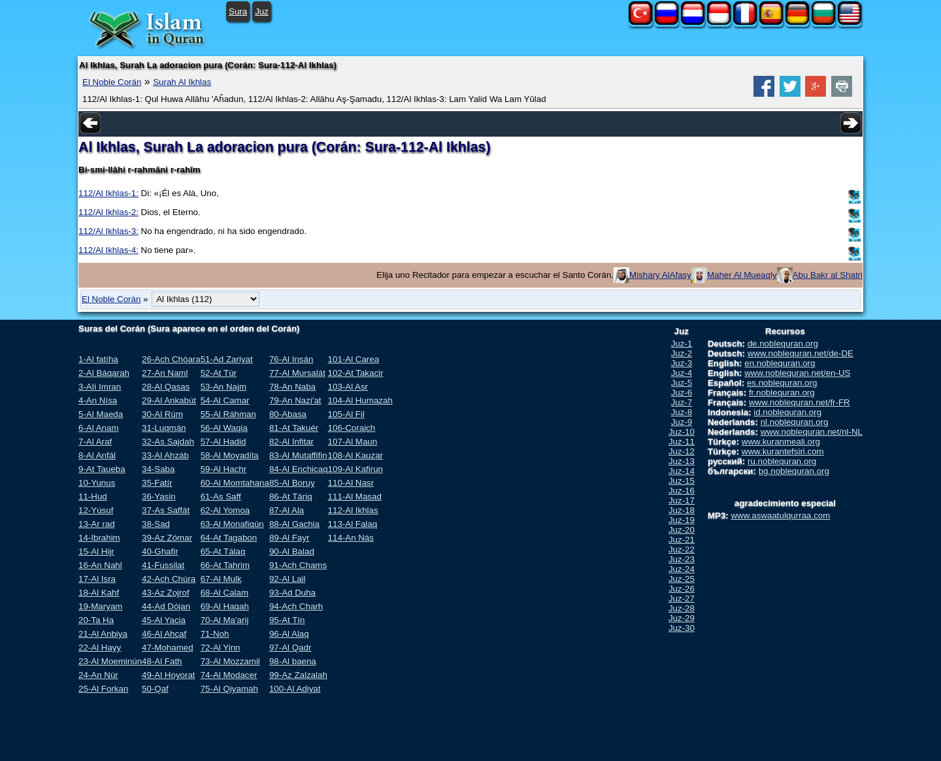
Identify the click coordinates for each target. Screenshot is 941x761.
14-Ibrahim (99, 538)
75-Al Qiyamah (229, 689)
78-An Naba (292, 387)
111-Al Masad (355, 496)
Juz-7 (682, 402)
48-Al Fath (162, 661)
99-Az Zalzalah (298, 675)
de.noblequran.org (783, 343)
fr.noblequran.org (782, 392)
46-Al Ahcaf (164, 634)
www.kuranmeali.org (781, 442)
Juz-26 (682, 589)
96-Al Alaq (289, 634)
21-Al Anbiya (102, 634)
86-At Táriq (290, 496)
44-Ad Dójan (166, 606)
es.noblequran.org (782, 383)
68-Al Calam (224, 593)
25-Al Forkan (103, 689)
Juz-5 (682, 383)
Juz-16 (682, 491)
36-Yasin (159, 496)
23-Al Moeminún (110, 661)
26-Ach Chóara (171, 359)
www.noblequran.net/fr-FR (799, 402)
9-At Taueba (101, 469)
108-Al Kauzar (355, 455)
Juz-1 (682, 343)
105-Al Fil (346, 414)
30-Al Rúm (162, 414)
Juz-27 (682, 598)
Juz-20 (682, 530)
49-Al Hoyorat (168, 675)
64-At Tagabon (229, 538)
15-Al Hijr (96, 551)
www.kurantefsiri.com (783, 451)
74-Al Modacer (229, 675)
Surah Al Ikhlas (182, 82)
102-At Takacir (356, 373)
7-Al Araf (95, 442)
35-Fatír (157, 483)
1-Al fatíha (98, 359)
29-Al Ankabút (169, 400)
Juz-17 (682, 500)
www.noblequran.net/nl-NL (812, 432)
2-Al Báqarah (103, 373)
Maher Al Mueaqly (742, 275)
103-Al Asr (348, 387)
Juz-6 (682, 392)
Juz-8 (682, 412)
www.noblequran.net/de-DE (800, 353)
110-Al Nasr (351, 483)
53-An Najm (223, 387)
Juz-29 (682, 618)
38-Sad (156, 524)
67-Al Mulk (221, 579)
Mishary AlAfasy (660, 275)
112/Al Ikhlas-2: (108, 212)
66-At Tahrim (225, 565)
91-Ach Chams (298, 565)
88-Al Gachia (294, 524)
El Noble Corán (111, 82)
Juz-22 (682, 549)
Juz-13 (682, 461)
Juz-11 (682, 442)
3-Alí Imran (99, 387)
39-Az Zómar (167, 538)
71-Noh (215, 634)
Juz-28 (682, 608)
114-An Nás (351, 538)
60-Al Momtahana (235, 483)
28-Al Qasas (166, 387)
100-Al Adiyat (295, 689)
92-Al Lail (287, 579)
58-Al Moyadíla (230, 455)
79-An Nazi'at (295, 400)
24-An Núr (98, 675)
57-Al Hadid (223, 442)
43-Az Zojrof (166, 593)
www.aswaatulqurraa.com (780, 515)
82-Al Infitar (291, 442)
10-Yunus (96, 483)
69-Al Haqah (225, 606)
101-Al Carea (354, 359)
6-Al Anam (98, 428)
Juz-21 (682, 540)
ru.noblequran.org (782, 461)
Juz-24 (682, 569)
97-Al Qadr (290, 647)
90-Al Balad (291, 551)
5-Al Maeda (100, 414)
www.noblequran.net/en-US (797, 373)
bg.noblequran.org (794, 471)
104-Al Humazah (360, 400)
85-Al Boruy (292, 483)
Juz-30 (682, 628)
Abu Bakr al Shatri (828, 275)
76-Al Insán (291, 359)
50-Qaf (155, 689)
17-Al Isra (97, 579)
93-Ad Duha (292, 593)
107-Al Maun (353, 442)
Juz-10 (682, 432)
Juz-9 (682, 422)
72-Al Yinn (220, 647)
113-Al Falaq (353, 524)
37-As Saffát (166, 510)
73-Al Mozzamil (230, 661)
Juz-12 (682, 451)
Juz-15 (682, 481)
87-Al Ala (286, 510)
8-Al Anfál (97, 455)
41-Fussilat (163, 565)
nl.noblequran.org (795, 422)
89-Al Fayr (289, 538)
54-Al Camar (225, 400)
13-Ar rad (96, 524)
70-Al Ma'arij (225, 620)
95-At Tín (287, 620)
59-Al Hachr (223, 469)
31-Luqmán (164, 428)
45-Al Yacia (164, 620)
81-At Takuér (293, 428)
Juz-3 (682, 363)
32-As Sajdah (168, 442)
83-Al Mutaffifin (298, 455)
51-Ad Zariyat (227, 359)
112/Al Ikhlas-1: (108, 193)
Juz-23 (682, 559)
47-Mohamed (167, 647)
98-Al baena (292, 661)
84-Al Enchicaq (298, 469)
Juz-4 (682, 373)
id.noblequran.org (787, 412)
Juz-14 (682, 471)
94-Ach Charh (296, 606)
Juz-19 (682, 520)
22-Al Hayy (99, 647)
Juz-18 (682, 510)
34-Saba (158, 469)
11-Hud (92, 496)
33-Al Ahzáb (165, 455)
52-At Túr (219, 373)
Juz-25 (682, 579)
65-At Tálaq (223, 551)
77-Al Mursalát (297, 373)
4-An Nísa (97, 400)
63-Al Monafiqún (232, 524)
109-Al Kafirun (355, 469)
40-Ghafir (160, 551)
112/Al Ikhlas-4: (108, 250)
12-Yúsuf (95, 510)
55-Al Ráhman (228, 414)
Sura (238, 11)
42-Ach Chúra (168, 579)
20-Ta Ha (96, 620)
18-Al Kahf (98, 593)
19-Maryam (100, 606)
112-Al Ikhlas (353, 510)
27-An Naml (165, 373)
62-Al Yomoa (225, 510)
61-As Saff (221, 496)
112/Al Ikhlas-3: (108, 231)
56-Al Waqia (224, 428)
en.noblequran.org (779, 363)
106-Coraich (352, 428)
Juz (262, 11)
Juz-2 (682, 353)
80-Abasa (287, 414)
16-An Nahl (100, 565)
